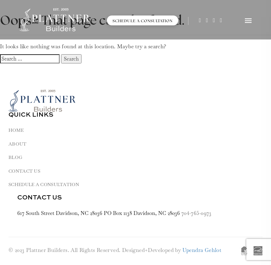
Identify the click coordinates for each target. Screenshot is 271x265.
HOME (16, 130)
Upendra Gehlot (202, 250)
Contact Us (24, 171)
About (17, 144)
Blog (15, 157)
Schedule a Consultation (143, 21)
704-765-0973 (196, 213)
